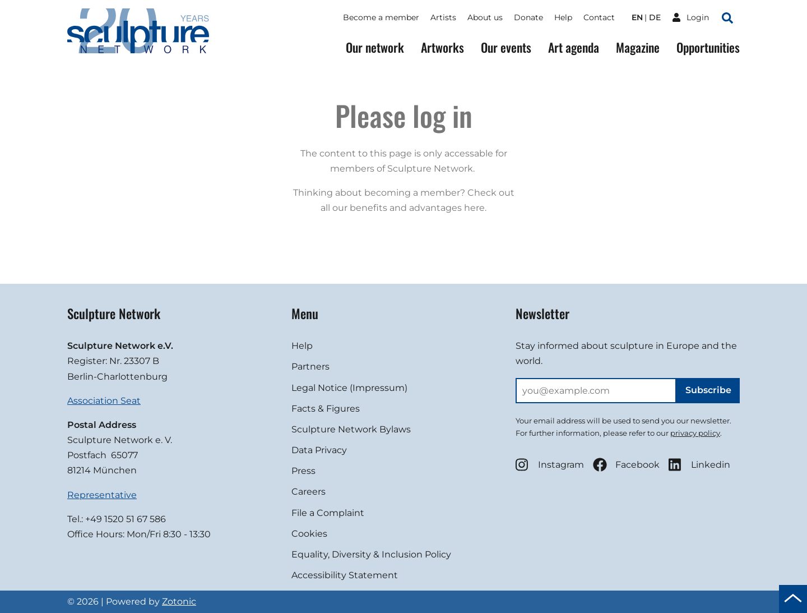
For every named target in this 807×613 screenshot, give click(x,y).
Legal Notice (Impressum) (349, 387)
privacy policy (695, 432)
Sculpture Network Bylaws (351, 429)
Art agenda (573, 47)
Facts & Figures (325, 408)
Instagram (550, 465)
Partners (310, 366)
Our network (375, 47)
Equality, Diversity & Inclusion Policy (371, 554)
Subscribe (708, 390)
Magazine (638, 47)
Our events (506, 47)
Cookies (309, 533)
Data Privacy (319, 450)
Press (303, 470)
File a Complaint (327, 513)
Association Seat (104, 400)
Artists (443, 17)
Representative (102, 495)
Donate (528, 17)
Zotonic (179, 601)
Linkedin (699, 465)
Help (563, 17)
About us (485, 17)
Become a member (381, 17)
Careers (308, 491)
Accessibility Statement (344, 575)
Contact (599, 17)
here (474, 207)
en (637, 17)
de (655, 17)
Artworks (442, 47)
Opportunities (708, 47)
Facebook (626, 465)
